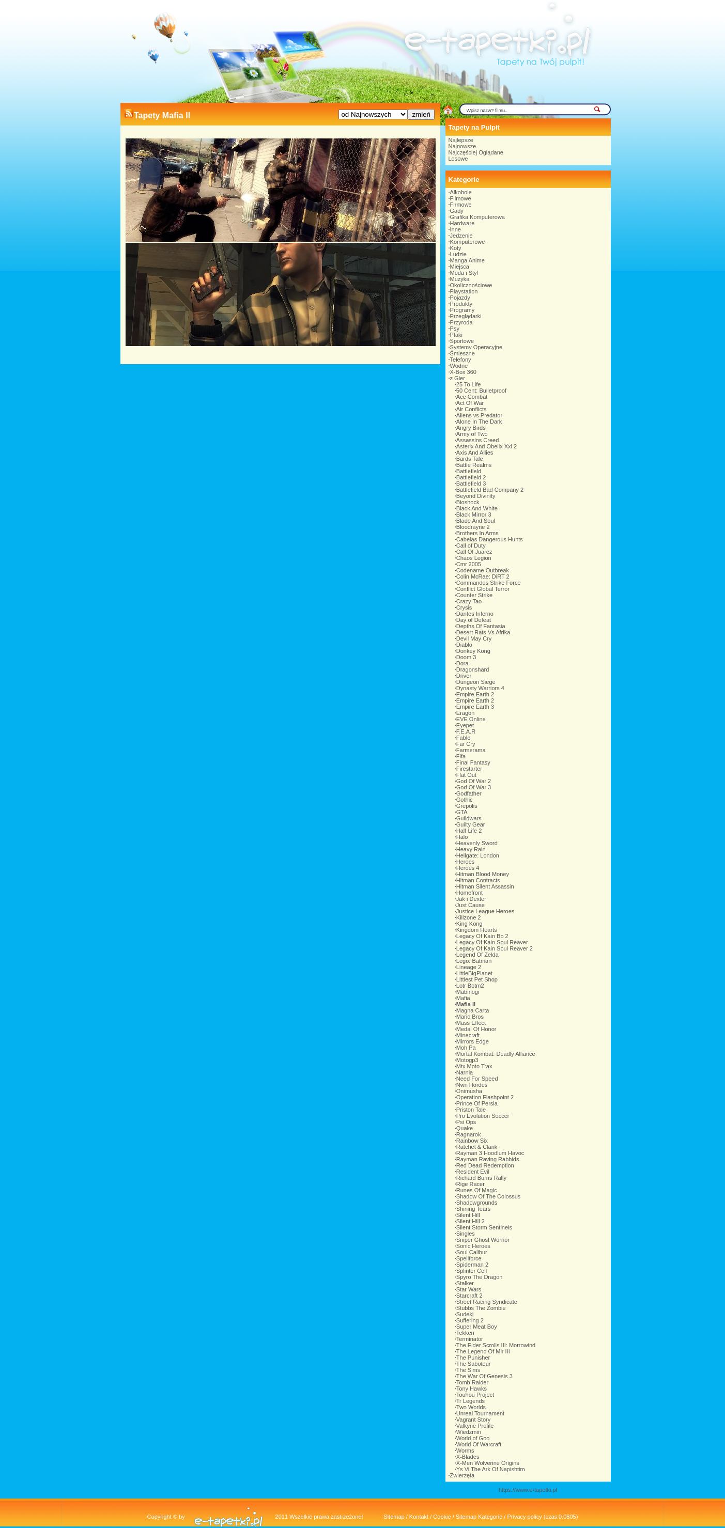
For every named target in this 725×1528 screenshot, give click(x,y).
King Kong (469, 924)
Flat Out (466, 775)
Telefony (460, 359)
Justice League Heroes (485, 911)
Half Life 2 (469, 831)
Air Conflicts (471, 409)
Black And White (477, 508)
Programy (462, 310)
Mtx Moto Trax (474, 1066)
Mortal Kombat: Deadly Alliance (495, 1054)
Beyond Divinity (476, 496)
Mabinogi (468, 992)
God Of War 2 (473, 781)
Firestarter (469, 769)
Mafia (463, 998)
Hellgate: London (477, 855)
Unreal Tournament (480, 1413)
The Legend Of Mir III (483, 1351)
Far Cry (465, 744)
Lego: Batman (474, 961)
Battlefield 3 (471, 483)
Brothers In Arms (477, 533)
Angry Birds (471, 428)
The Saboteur (473, 1364)
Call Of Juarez (474, 552)
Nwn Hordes (472, 1085)
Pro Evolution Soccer (483, 1116)
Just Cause (470, 905)
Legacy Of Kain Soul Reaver (492, 942)
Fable (463, 738)
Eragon (465, 713)
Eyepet (465, 725)
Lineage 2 (468, 967)
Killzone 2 (468, 917)
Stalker (465, 1283)
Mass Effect (471, 1023)
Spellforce (469, 1258)
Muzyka (460, 279)
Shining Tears (473, 1209)
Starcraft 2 (469, 1295)
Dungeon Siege (476, 682)
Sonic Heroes (473, 1246)
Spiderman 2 (472, 1264)
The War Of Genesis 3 (484, 1376)
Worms (465, 1450)
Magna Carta (472, 1010)
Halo (462, 837)
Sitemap (393, 1517)
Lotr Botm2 (470, 986)
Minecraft (468, 1035)
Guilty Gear (470, 824)
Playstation (464, 291)
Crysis (464, 607)
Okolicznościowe (471, 285)
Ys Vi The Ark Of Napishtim (490, 1469)
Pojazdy (460, 297)
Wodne (459, 366)
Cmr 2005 (468, 564)
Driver (463, 676)
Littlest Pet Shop (477, 979)
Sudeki (465, 1314)
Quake (464, 1128)
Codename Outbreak (482, 570)
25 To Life (468, 384)
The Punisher (473, 1357)
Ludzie (458, 254)
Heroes (465, 862)
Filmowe (460, 198)
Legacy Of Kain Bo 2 (482, 936)
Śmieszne (462, 353)
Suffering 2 (470, 1320)
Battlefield (468, 471)
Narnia (464, 1072)
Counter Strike (474, 595)
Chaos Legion (473, 558)
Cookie (442, 1517)
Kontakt (418, 1517)
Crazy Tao (469, 601)
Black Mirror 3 (473, 514)
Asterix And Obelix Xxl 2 (486, 446)
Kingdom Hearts (476, 930)
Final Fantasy (473, 762)
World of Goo (473, 1438)
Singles (465, 1233)
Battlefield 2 (471, 477)
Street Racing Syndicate (486, 1302)
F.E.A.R (465, 731)
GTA (462, 812)
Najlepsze (461, 140)
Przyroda (461, 322)
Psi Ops (466, 1122)
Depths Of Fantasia (480, 626)
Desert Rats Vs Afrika (483, 632)
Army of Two (472, 434)
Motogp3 (467, 1060)
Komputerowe (467, 242)
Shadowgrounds (477, 1202)
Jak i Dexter (471, 899)
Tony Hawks (471, 1388)
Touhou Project (475, 1395)
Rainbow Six (472, 1140)
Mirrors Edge (472, 1041)
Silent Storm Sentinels (484, 1227)
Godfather (469, 793)
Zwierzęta (462, 1475)
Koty (455, 248)
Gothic (464, 800)
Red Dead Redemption (485, 1165)
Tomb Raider (472, 1382)
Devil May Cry (473, 638)
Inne (455, 229)
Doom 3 (466, 657)
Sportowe (462, 341)
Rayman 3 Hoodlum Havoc (490, 1153)
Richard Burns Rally (481, 1178)
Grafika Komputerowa (477, 217)
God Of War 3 (473, 787)
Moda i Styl (464, 273)
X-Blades (468, 1457)
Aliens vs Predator (479, 415)
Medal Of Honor (476, 1029)
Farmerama (471, 750)
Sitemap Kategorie (479, 1517)
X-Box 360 (463, 372)
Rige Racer (470, 1184)
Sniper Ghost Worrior (483, 1240)
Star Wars (469, 1289)
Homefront (469, 893)
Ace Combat (472, 397)
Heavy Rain (471, 849)
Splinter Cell (471, 1271)
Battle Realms (473, 465)
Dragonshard (472, 669)
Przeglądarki (466, 316)
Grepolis (466, 806)
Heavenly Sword (477, 843)
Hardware (462, 223)
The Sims (468, 1370)
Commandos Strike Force (488, 583)
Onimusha (469, 1091)
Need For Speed (477, 1078)
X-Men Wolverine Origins (487, 1463)
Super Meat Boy (476, 1326)
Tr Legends (470, 1401)
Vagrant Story (473, 1419)
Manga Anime (467, 260)
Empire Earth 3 (475, 707)
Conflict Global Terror (483, 589)
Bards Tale (469, 459)
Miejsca (459, 266)
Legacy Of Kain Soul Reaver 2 (494, 948)
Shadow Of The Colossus (488, 1196)
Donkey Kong (473, 651)
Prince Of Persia (477, 1103)
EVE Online (471, 719)
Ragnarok (468, 1134)
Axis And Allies (474, 452)
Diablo (464, 645)
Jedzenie (461, 235)
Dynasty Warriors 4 (480, 688)
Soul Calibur (471, 1252)
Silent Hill (468, 1215)
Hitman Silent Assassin (485, 886)
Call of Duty (471, 545)
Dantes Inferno (474, 614)
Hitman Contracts (478, 880)
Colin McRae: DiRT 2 (483, 576)
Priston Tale (471, 1109)
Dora (462, 663)
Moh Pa (466, 1047)
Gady (457, 211)
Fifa (461, 756)
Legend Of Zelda (477, 955)
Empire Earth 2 (475, 694)
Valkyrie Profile (475, 1426)
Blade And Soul (475, 521)
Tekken (465, 1333)
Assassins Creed (477, 440)
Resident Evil (472, 1171)
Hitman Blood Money (482, 874)
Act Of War (470, 403)
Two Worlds (471, 1407)
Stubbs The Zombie (481, 1308)
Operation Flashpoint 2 (485, 1097)
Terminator (469, 1339)
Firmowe (461, 204)
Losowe (458, 158)
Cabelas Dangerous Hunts (489, 539)
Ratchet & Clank (476, 1147)
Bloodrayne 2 (473, 527)
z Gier (457, 378)
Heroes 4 (468, 868)
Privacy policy (524, 1517)
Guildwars (469, 818)
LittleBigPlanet (474, 973)
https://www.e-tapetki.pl (528, 1490)
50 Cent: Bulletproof (481, 390)
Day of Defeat (473, 620)
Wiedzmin (468, 1432)
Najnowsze (462, 146)
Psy (454, 328)
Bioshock (468, 502)
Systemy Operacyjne (476, 347)
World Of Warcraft (478, 1444)
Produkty (461, 304)
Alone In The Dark (479, 421)
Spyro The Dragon (479, 1277)
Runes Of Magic (476, 1190)
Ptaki (456, 335)
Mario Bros (470, 1017)
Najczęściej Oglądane (476, 152)
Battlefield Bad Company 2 (489, 490)
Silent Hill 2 (470, 1221)
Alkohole (461, 192)
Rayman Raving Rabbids (487, 1159)
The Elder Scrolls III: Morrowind (495, 1345)
